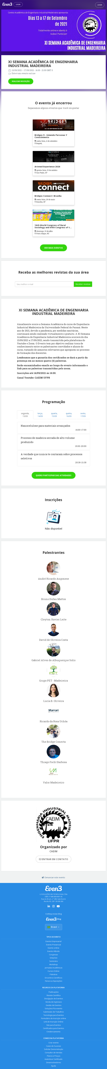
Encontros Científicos (53, 978)
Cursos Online (53, 971)
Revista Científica (53, 996)
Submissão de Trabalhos (53, 1013)
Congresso (53, 955)
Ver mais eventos (53, 247)
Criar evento (53, 1044)
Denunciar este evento (53, 877)
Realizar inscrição (21, 81)
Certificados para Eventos (53, 1029)
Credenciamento (53, 1033)
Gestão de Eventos (53, 1006)
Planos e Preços (53, 1057)
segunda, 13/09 (25, 414)
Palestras (53, 975)
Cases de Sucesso (53, 1047)
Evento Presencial (53, 945)
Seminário (53, 961)
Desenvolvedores (53, 1064)
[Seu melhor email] (44, 284)
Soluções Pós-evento (53, 1009)
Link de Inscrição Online (53, 1023)
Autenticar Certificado (53, 1061)
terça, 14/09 (40, 414)
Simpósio (53, 958)
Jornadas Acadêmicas (53, 968)
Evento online (53, 948)
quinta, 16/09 (69, 414)
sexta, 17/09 (83, 414)
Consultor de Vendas (53, 1054)
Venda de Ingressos (53, 1003)
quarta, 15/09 (54, 414)
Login (18, 4)
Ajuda (53, 1067)
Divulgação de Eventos (53, 999)
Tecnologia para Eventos (53, 1016)
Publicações (54, 993)
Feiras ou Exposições (53, 982)
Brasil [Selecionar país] (53, 927)
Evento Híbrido (53, 951)
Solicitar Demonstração (53, 1050)
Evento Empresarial (53, 941)
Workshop (53, 965)
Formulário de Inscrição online (53, 1019)
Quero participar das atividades (53, 475)
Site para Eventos (53, 1026)
